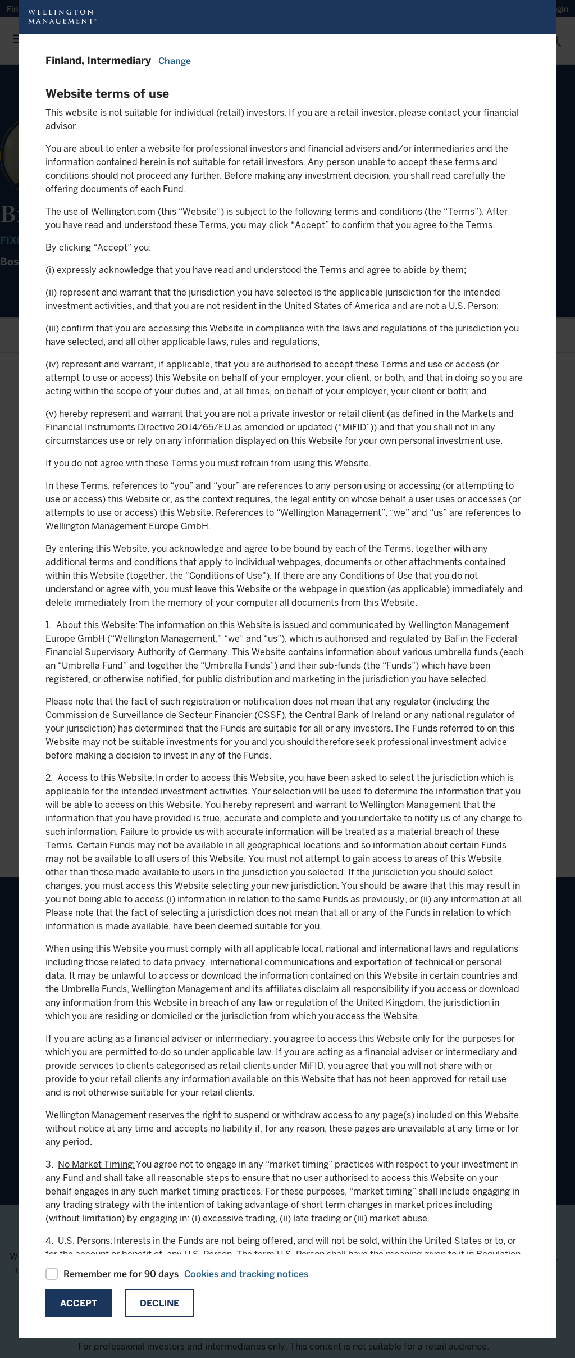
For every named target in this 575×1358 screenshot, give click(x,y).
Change (174, 61)
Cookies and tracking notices (246, 1274)
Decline (159, 1303)
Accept (78, 1303)
